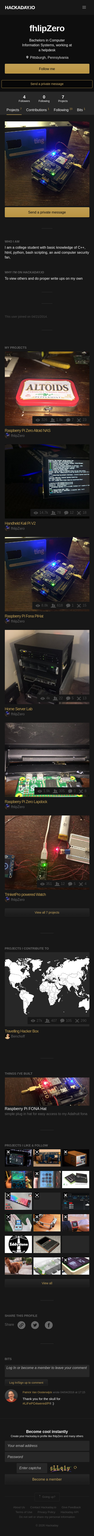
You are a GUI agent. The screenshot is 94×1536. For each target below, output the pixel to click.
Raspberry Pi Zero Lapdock (26, 802)
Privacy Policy (46, 1512)
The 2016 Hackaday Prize (37, 1152)
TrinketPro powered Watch (25, 894)
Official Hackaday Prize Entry (8, 1152)
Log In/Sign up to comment (26, 1382)
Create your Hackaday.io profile (29, 1436)
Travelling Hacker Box (21, 1031)
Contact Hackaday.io (43, 1507)
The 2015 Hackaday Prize (65, 1152)
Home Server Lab (18, 709)
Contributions (37, 109)
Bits (81, 109)
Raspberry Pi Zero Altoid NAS (27, 430)
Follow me (47, 69)
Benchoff (15, 1036)
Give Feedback (71, 1507)
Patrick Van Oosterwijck (37, 1392)
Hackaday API (69, 1512)
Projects (14, 109)
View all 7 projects (47, 912)
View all (47, 1283)
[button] (84, 7)
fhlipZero (15, 436)
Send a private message (47, 84)
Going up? (47, 1497)
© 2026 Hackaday (47, 1525)
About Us (19, 1507)
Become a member (47, 1479)
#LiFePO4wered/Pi (36, 1403)
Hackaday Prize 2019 (8, 1217)
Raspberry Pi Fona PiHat (24, 616)
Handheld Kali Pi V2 (20, 523)
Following (63, 109)
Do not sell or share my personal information (47, 1517)
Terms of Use (24, 1512)
